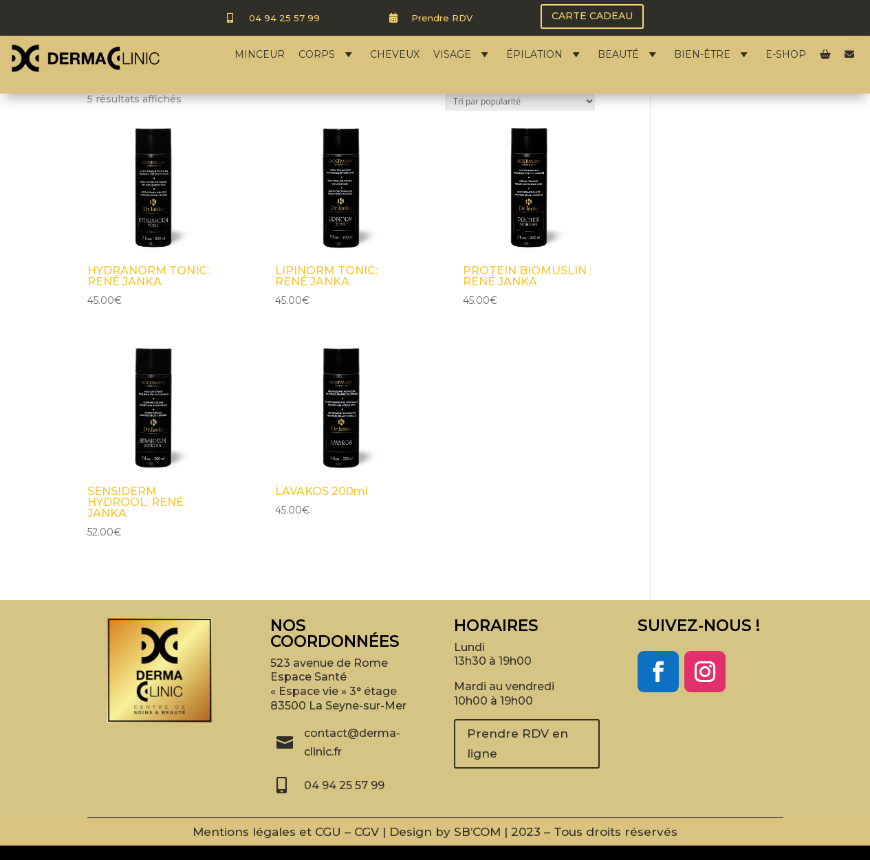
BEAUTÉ (629, 54)
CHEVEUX (395, 54)
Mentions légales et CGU (267, 832)
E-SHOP (785, 54)
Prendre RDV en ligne (517, 743)
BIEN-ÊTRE (713, 54)
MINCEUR (260, 54)
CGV (366, 832)
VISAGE (462, 54)
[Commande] (520, 101)
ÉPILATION (545, 54)
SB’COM (477, 832)
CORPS (327, 54)
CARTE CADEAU (592, 16)
